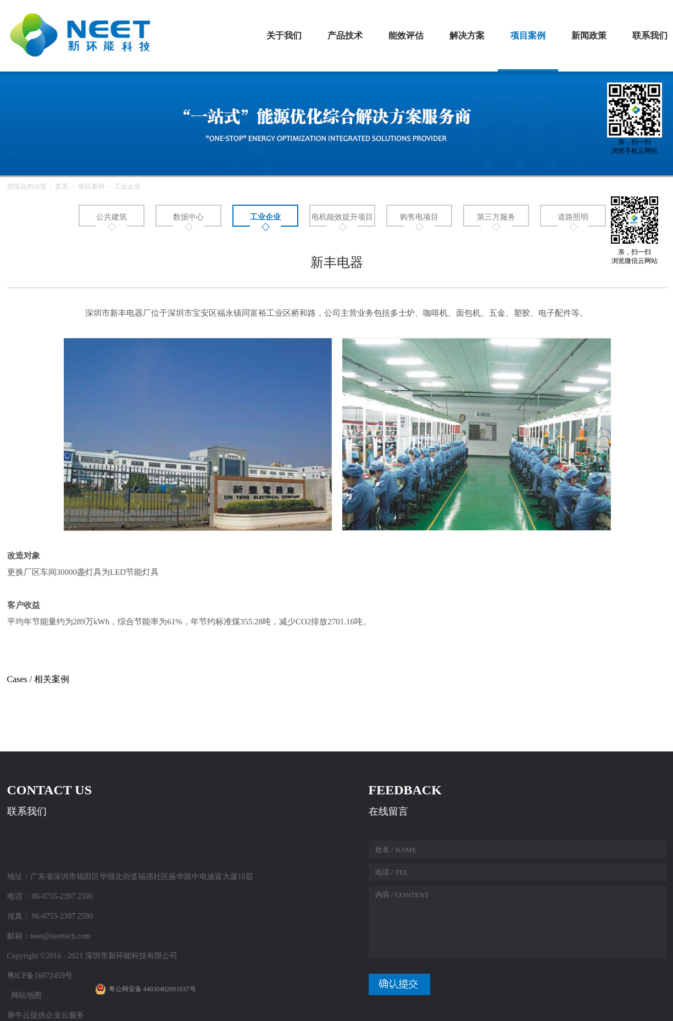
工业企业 (127, 186)
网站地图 (24, 995)
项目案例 (91, 186)
